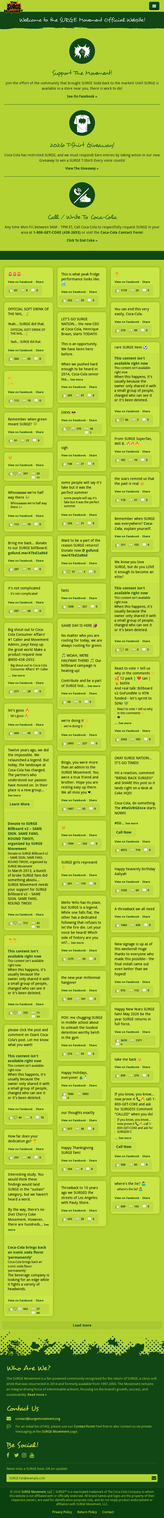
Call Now (123, 832)
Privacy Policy (62, 1512)
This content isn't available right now (131, 361)
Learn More (20, 804)
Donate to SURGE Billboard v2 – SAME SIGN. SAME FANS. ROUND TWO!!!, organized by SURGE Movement (25, 836)
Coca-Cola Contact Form (121, 232)
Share (40, 282)
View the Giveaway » (82, 168)
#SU (118, 822)
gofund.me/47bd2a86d (80, 553)
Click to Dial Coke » (82, 240)
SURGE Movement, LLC (36, 1492)
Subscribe (153, 1478)
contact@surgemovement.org (37, 1418)
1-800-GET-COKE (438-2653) (57, 232)
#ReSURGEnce (134, 807)
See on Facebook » (82, 96)
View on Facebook (20, 282)
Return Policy (87, 1512)
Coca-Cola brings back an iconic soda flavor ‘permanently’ (27, 1252)
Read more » (37, 1394)
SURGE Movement (55, 1431)
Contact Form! (84, 1426)
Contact (108, 1512)
